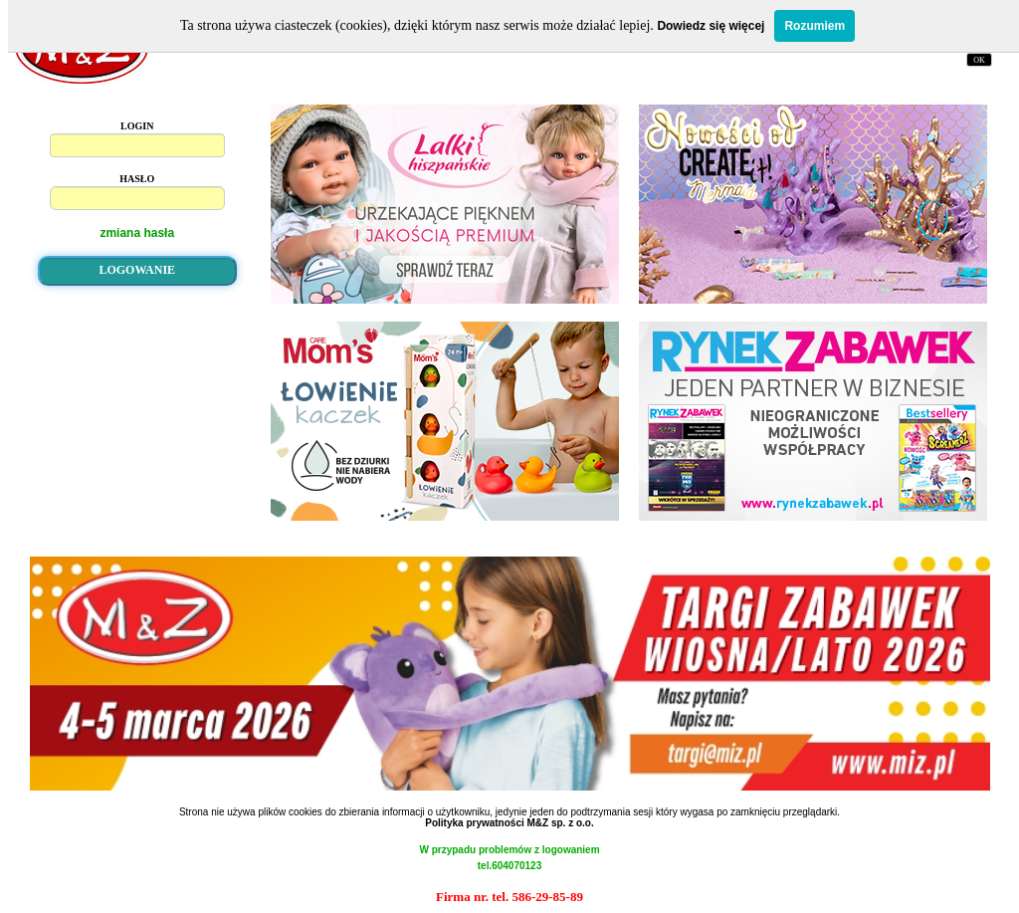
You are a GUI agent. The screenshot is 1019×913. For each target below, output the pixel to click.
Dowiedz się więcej (710, 26)
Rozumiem (814, 26)
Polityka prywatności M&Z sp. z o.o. (509, 822)
